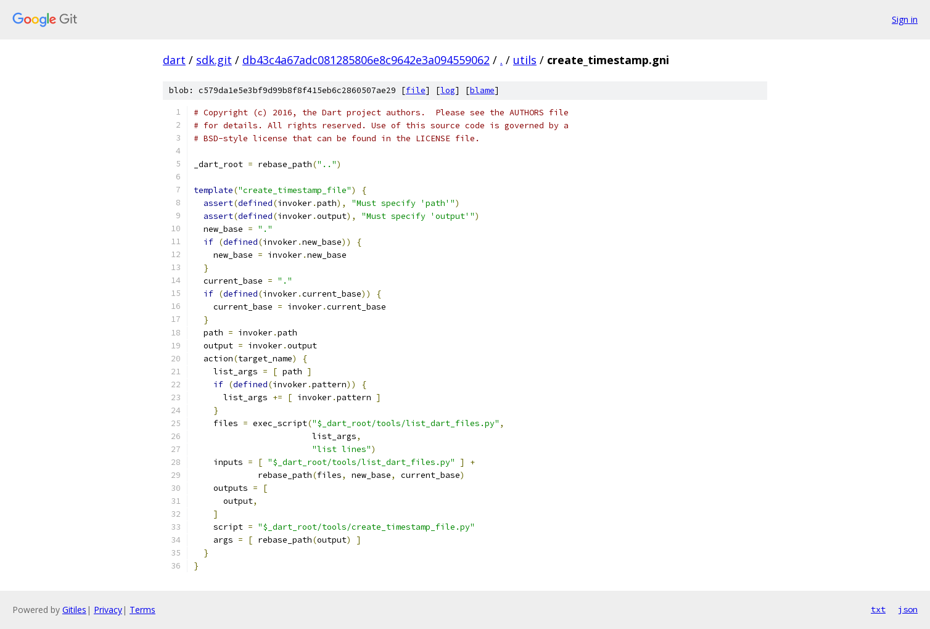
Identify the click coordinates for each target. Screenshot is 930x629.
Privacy (108, 609)
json (908, 609)
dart (174, 59)
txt (878, 609)
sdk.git (214, 59)
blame (482, 90)
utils (525, 59)
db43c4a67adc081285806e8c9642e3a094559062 (366, 59)
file (416, 90)
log (447, 90)
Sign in (905, 19)
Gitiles (74, 609)
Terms (142, 609)
